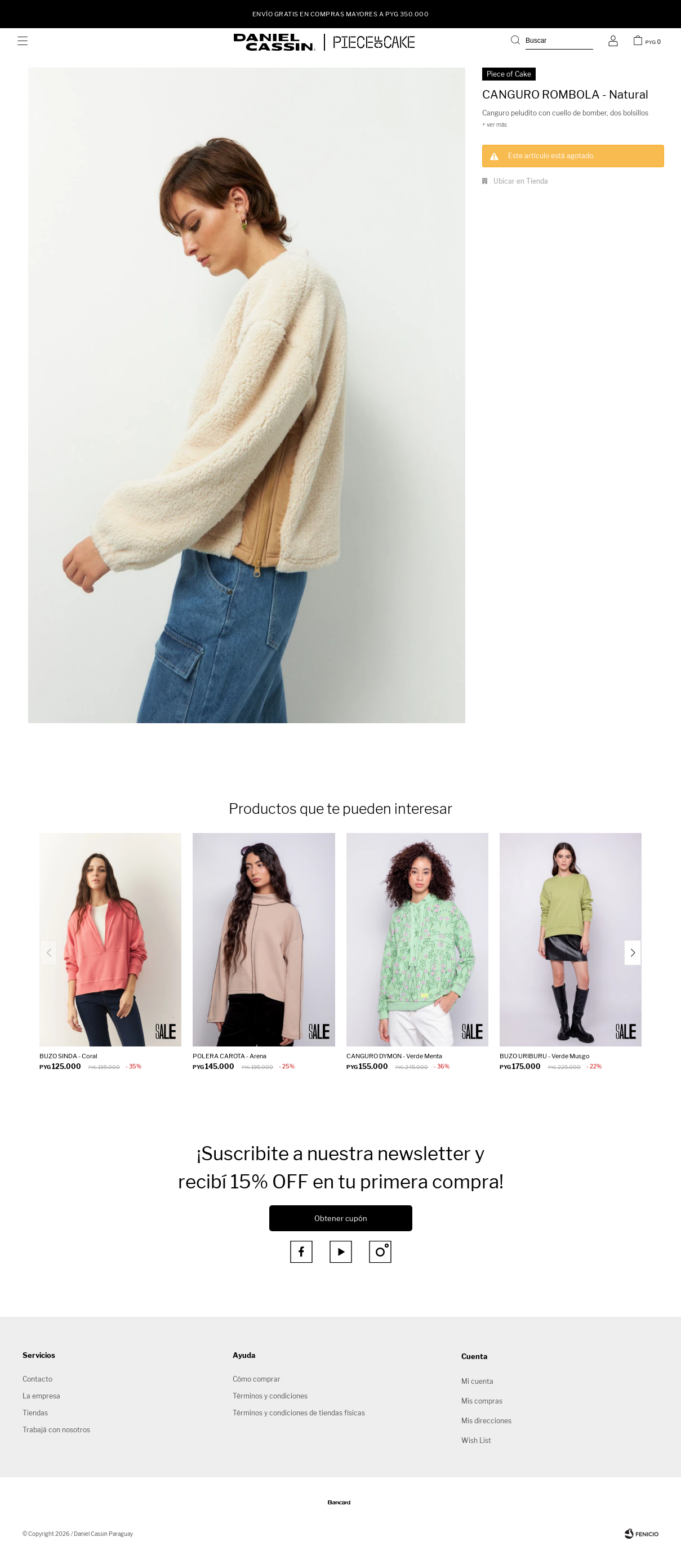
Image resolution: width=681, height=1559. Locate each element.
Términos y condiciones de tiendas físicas (299, 1413)
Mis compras (481, 1401)
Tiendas (35, 1413)
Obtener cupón (340, 1218)
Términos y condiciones (270, 1396)
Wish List (476, 1440)
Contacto (37, 1379)
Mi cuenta (477, 1381)
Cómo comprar (257, 1379)
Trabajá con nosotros (56, 1430)
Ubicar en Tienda (520, 181)
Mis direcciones (486, 1421)
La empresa (41, 1396)
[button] (632, 952)
